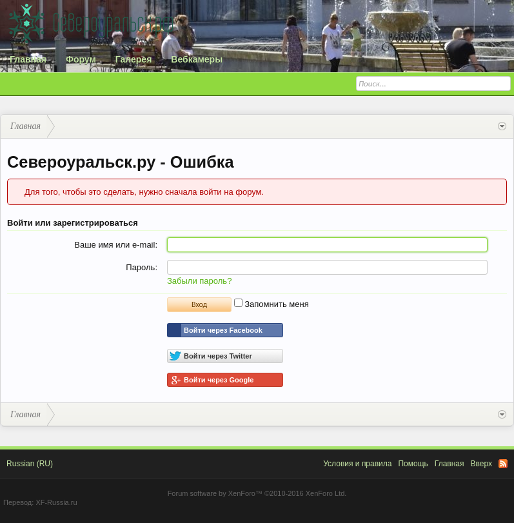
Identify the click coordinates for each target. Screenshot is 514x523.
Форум (81, 59)
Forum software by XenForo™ (257, 493)
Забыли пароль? (199, 281)
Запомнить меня (271, 304)
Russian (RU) (29, 463)
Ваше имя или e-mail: (115, 245)
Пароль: (141, 267)
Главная (28, 59)
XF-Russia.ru (56, 502)
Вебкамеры (196, 59)
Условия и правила (357, 463)
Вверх (481, 463)
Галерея (133, 59)
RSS (503, 463)
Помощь (413, 463)
